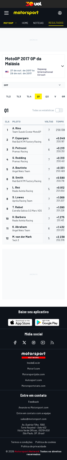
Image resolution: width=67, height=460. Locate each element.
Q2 (47, 96)
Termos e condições (22, 442)
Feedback (33, 401)
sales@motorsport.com (33, 418)
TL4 (29, 96)
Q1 (38, 96)
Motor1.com (33, 368)
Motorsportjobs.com (33, 374)
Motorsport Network (27, 451)
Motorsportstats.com (33, 385)
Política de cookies (45, 442)
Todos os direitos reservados (44, 453)
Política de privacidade (33, 446)
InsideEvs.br (33, 362)
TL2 (8, 96)
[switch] (47, 110)
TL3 (18, 96)
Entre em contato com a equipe (34, 413)
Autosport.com (33, 379)
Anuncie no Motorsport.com (33, 407)
